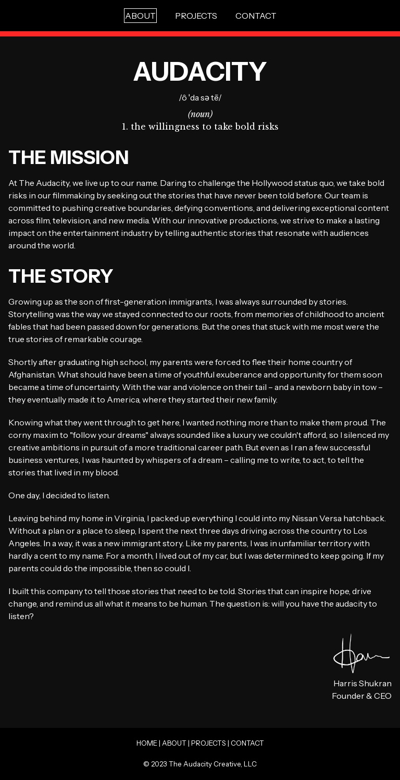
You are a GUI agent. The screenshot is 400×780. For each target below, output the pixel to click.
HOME (146, 743)
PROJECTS (196, 15)
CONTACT (256, 15)
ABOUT (174, 743)
